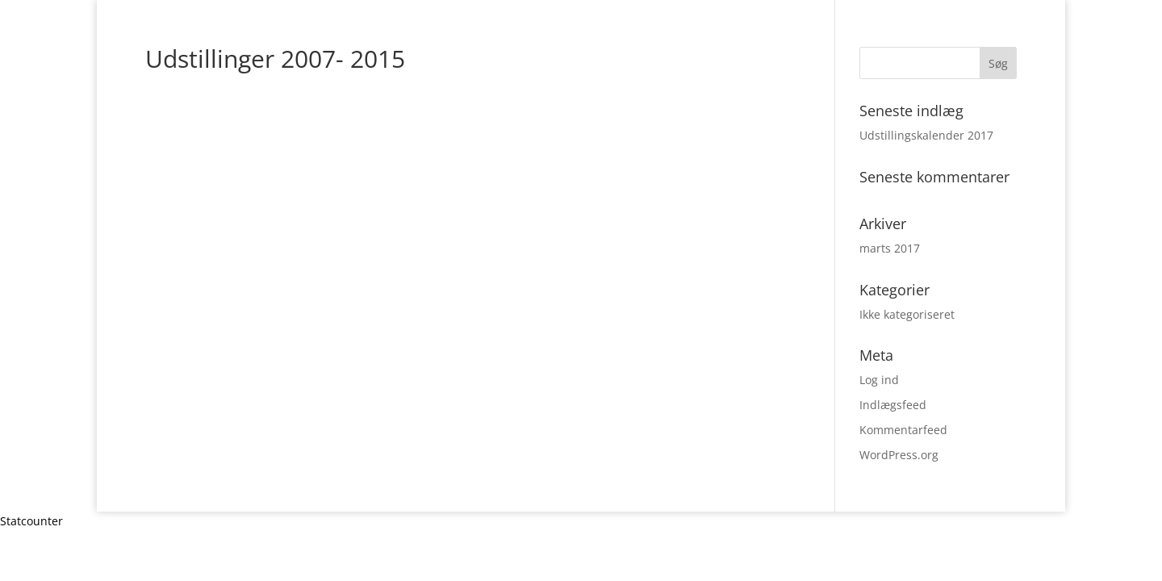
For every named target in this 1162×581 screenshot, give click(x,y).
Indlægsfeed (892, 404)
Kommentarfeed (903, 429)
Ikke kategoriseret (907, 314)
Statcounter (31, 521)
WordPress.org (898, 454)
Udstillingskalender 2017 (926, 135)
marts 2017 (889, 248)
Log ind (879, 379)
